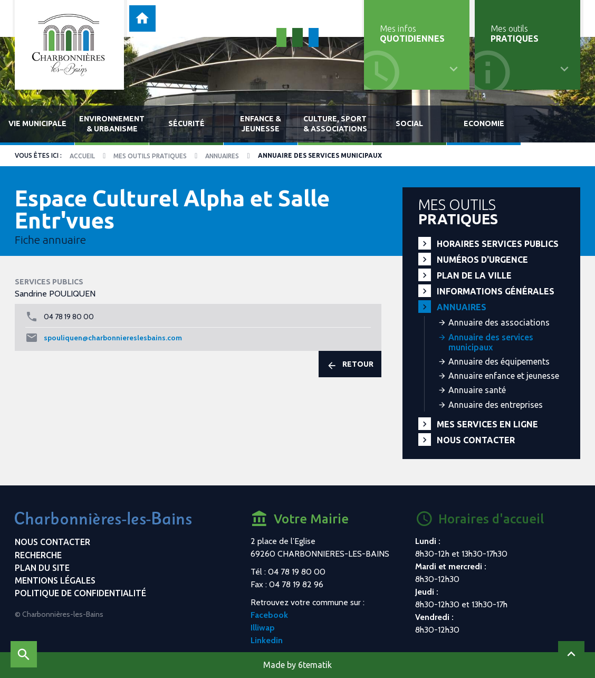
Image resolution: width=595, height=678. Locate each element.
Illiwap (263, 628)
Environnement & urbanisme (112, 123)
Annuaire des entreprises (495, 404)
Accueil (82, 155)
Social (409, 123)
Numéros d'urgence (482, 259)
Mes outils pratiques (150, 155)
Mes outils (515, 33)
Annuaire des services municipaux (490, 342)
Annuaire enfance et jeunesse (503, 375)
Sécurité (186, 123)
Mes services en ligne (487, 424)
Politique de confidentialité (80, 593)
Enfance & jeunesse (260, 123)
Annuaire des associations (499, 322)
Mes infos (412, 33)
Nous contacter (476, 440)
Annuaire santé (477, 390)
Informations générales (495, 291)
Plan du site (42, 567)
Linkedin (267, 640)
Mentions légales (55, 580)
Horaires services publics (498, 244)
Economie (484, 123)
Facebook (269, 615)
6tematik (315, 665)
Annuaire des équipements (499, 361)
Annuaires (222, 155)
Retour (350, 365)
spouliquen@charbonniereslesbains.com (113, 337)
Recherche (38, 555)
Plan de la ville (474, 275)
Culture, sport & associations (335, 123)
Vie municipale (37, 123)
